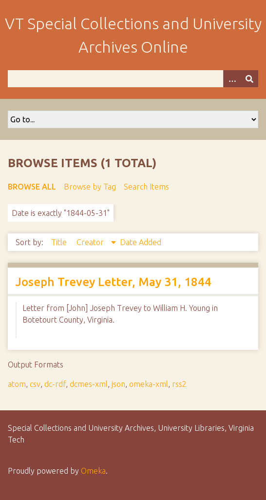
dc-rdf (55, 384)
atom (17, 384)
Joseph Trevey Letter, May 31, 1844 (113, 281)
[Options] (232, 78)
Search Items (146, 186)
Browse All (32, 186)
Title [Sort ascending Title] (60, 242)
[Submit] (249, 78)
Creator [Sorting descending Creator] (91, 242)
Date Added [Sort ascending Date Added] (140, 242)
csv (35, 384)
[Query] (133, 78)
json (118, 384)
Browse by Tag (90, 186)
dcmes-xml (89, 384)
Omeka (93, 470)
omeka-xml (148, 384)
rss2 (179, 384)
